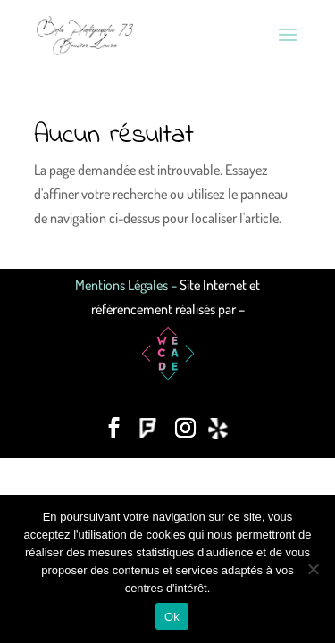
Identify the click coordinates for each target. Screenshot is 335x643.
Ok (172, 616)
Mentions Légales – (127, 285)
